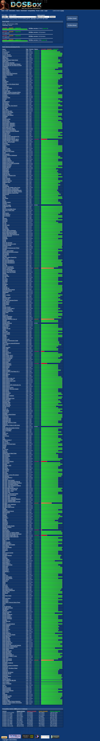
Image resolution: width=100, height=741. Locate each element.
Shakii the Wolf (6, 174)
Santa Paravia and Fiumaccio (9, 73)
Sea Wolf (4, 108)
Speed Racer (5, 411)
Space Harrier (5, 367)
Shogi (3, 199)
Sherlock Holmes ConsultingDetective (12, 190)
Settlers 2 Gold (6, 148)
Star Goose (5, 468)
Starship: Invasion (6, 527)
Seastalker (5, 116)
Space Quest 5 (6, 386)
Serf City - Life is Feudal (8, 142)
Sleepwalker (5, 292)
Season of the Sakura (7, 115)
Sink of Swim (5, 253)
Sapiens (4, 76)
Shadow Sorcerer (6, 166)
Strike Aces (5, 575)
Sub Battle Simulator (7, 607)
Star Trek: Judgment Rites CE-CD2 (11, 501)
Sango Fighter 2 (6, 72)
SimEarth (4, 237)
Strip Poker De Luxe (7, 589)
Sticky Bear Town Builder (8, 544)
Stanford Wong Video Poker (9, 453)
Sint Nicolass (5, 254)
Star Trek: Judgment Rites (9, 500)
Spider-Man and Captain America (10, 428)
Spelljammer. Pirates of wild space (11, 425)
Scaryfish (4, 83)
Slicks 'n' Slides (6, 295)
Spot (3, 437)
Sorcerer (4, 338)
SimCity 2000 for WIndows (9, 230)
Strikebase (5, 581)
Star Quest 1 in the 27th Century (10, 475)
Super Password (6, 641)
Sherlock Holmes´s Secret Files (10, 193)
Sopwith (4, 335)
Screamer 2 (5, 96)
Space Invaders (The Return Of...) (11, 371)
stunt (3, 597)
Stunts (4, 603)
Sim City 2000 (5, 225)
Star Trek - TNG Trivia (7, 487)
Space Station (5, 394)
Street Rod (5, 567)
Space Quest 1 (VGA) (7, 379)
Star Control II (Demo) (8, 461)
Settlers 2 (4, 147)
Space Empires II (6, 363)
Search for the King (7, 111)
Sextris (4, 152)
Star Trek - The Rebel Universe (10, 484)
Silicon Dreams (6, 215)
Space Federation (6, 364)
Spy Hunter (5, 441)
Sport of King (5, 436)
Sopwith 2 (4, 336)
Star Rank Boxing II (7, 477)
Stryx (3, 594)
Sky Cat (4, 277)
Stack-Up (4, 450)
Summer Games (6, 616)
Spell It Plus (5, 415)
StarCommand (6, 512)
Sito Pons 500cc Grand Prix (9, 257)
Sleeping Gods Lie (7, 291)
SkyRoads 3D (5, 288)
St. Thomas (5, 449)
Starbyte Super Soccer (8, 511)
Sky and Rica (5, 276)
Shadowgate (5, 170)
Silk (3, 217)
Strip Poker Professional (8, 590)
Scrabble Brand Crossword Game (10, 93)
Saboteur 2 (5, 57)
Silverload (4, 221)
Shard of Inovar (6, 178)
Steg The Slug (6, 539)
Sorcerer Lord (5, 339)
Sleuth (4, 293)
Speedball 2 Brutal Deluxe (9, 414)
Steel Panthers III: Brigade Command (11, 534)
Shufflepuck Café (6, 206)
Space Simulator (6, 393)
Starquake (5, 524)
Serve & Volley (6, 144)
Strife (3, 573)
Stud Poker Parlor (6, 595)
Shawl (3, 183)
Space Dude (5, 362)
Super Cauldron (6, 625)
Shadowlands (5, 171)
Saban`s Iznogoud (7, 56)
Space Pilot (5, 377)
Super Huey (5, 630)
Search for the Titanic (7, 112)
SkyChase (5, 281)
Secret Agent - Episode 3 (8, 125)
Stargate (4, 519)
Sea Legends (5, 104)
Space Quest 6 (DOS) (8, 387)
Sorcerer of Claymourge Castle (10, 340)
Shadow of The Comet (8, 162)
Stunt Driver (5, 599)
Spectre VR (5, 409)
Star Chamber (5, 454)
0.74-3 (62, 10)
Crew (6, 10)
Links (41, 10)
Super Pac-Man (6, 638)
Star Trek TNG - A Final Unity (9, 489)
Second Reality (6, 121)
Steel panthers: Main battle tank (10, 536)
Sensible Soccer (6, 135)
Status (18, 10)
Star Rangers (5, 476)
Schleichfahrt (5, 87)
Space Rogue (5, 391)
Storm (3, 551)
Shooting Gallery (6, 202)
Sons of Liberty (6, 334)
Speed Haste (5, 410)
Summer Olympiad (7, 618)
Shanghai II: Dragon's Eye (9, 175)
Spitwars (4, 434)
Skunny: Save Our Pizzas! (9, 272)
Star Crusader (5, 462)
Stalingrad (4, 452)
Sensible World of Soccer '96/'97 (10, 139)
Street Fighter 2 (6, 560)
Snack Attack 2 (6, 301)
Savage (4, 80)
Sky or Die (5, 279)
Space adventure (6, 352)
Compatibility (31, 10)
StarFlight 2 (5, 518)
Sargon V (4, 77)
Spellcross (5, 424)
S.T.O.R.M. (5, 53)
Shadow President (7, 164)
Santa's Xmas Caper (7, 74)
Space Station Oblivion (8, 395)
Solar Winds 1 (5, 324)
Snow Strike (5, 312)
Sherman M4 (5, 194)
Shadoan (4, 156)
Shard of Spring (6, 179)
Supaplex (4, 620)
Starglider (4, 520)
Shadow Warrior (6, 167)
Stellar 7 (4, 540)
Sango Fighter (5, 70)
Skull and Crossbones (8, 266)
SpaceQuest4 (5, 401)
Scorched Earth (6, 91)
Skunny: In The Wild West (9, 270)
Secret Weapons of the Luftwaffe (10, 131)
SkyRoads (5, 287)
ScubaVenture (5, 101)
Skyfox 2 (4, 283)
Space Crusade (6, 360)
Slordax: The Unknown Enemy (10, 300)
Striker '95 (4, 585)
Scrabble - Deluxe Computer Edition (11, 92)
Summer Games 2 (7, 617)
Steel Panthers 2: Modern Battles (10, 532)
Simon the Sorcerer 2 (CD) (9, 244)
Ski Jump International (8, 260)
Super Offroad (5, 637)
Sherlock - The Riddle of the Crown (11, 187)
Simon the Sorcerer (7, 242)
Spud (3, 438)
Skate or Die (5, 258)
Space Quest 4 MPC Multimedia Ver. (11, 385)
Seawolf (4, 117)
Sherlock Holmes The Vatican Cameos (12, 191)
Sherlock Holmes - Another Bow (10, 189)
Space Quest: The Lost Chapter (10, 389)
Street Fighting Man (7, 565)
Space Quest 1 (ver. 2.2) (8, 378)
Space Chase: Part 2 (7, 355)
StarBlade (4, 509)
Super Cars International (8, 624)
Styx (3, 605)
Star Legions (5, 471)
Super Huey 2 (5, 632)
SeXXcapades (6, 154)
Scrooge (4, 99)
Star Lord (4, 472)
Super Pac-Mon (6, 640)
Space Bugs (5, 354)
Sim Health (5, 228)
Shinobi (4, 197)
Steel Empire (5, 530)
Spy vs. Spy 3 (5, 442)
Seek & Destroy (6, 132)
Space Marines (6, 374)
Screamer (4, 95)
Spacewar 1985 (6, 402)
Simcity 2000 (5, 229)
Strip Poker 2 (5, 587)
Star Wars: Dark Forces (8, 507)
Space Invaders (6, 370)
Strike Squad (5, 579)
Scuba (4, 100)
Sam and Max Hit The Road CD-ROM (12, 65)
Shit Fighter (5, 198)
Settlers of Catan (6, 150)
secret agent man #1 (7, 127)
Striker (4, 582)
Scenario (4, 85)
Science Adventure (7, 88)
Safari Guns (5, 61)
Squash (4, 446)
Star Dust (4, 464)
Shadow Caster (6, 158)
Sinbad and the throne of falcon (10, 252)
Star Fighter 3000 (6, 465)
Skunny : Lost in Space (8, 268)
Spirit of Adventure (7, 429)
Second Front (5, 120)
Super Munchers (6, 636)
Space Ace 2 (5, 351)
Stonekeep (5, 550)
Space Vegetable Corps (8, 398)
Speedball (4, 413)
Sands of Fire (5, 69)
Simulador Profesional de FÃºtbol (10, 248)
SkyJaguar (5, 284)
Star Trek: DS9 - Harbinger (9, 497)
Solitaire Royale (6, 328)
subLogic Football (6, 611)
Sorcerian (4, 342)
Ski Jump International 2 (8, 261)
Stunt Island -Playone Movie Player (11, 602)
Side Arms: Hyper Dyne (8, 210)
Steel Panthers (6, 531)
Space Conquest (6, 359)
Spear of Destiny (6, 405)
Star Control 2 (5, 458)
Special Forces (6, 406)
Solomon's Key (6, 332)
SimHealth (5, 238)
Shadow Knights (6, 159)
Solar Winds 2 (5, 326)
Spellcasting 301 (6, 421)
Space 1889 (5, 348)
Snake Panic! (5, 303)
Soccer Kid (5, 315)
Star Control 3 (5, 460)
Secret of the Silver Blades (9, 130)
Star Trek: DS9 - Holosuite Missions (11, 499)
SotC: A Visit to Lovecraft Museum (11, 343)
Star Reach (5, 479)
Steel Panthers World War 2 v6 (10, 535)
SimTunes (4, 246)
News (3, 10)
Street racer (5, 566)
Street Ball (5, 558)
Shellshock (5, 185)
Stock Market (5, 546)
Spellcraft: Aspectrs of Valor (9, 422)
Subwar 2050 (5, 613)
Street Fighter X (6, 563)
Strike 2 (4, 574)
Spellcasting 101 (6, 418)
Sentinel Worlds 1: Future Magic (10, 140)
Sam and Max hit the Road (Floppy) (11, 64)
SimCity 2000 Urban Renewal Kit (10, 234)
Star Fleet (4, 467)
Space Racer (5, 390)
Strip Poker (5, 586)
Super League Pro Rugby (8, 634)
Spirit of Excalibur (6, 430)
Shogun (4, 201)
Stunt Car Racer (6, 598)
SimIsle (4, 240)
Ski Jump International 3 (8, 262)
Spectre (4, 407)
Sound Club (5, 344)
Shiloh (3, 195)
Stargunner (5, 523)
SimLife (4, 241)
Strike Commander (7, 577)
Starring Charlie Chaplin (8, 526)
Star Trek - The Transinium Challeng (11, 485)
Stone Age (5, 548)
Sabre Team (5, 58)
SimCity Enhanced (7, 236)
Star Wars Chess (6, 505)
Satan (3, 78)
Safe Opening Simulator (8, 62)
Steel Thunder (5, 538)
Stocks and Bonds (7, 547)
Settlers (4, 146)
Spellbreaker (5, 417)
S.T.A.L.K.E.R (5, 52)
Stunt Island (5, 601)
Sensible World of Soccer (8, 138)
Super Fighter (5, 626)
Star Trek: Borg (6, 496)
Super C (4, 622)
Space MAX (5, 375)
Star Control (5, 457)
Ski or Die (4, 265)
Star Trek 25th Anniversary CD (10, 488)
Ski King (4, 264)
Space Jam (5, 373)
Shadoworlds (5, 172)
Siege (3, 211)
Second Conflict (6, 119)
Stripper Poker (6, 591)
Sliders (4, 296)
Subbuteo (4, 610)
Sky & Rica (5, 275)
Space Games (6, 366)
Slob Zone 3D (5, 299)
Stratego (4, 556)
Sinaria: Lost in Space (8, 250)
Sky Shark (5, 280)
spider (3, 426)
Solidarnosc (5, 327)
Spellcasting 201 (6, 420)
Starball (4, 508)
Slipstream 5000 (6, 297)
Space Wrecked (6, 399)
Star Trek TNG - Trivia (7, 491)
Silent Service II (6, 214)
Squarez (4, 445)
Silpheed (4, 218)
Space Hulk (5, 368)
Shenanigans (5, 186)
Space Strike (5, 397)
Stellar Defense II (6, 543)
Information (12, 10)
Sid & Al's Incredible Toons (9, 209)
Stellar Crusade (6, 542)
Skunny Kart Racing (7, 269)
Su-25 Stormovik (6, 606)
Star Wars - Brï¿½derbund (9, 504)
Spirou (4, 432)
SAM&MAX (5, 66)
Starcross (4, 513)
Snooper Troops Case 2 (8, 308)
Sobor (3, 313)
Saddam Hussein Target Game (10, 60)
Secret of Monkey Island (8, 128)
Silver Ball (4, 219)
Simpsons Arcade (6, 245)
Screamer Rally (6, 97)
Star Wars (4, 503)
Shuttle (4, 207)
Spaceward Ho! (6, 403)
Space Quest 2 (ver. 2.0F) (8, 381)
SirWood (4, 256)
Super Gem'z (5, 628)
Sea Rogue (5, 107)
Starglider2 (5, 522)
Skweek (4, 273)
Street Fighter (5, 559)
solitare (4, 330)
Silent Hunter (5, 213)
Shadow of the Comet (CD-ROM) (10, 163)
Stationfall (4, 528)
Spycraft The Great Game (8, 444)
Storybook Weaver (7, 555)
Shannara (4, 177)
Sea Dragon (5, 103)
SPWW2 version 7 (7, 440)
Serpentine (5, 143)
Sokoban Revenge (7, 323)
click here (33, 18)
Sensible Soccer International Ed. (10, 136)
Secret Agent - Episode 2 (8, 124)
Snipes (4, 305)
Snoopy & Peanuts (7, 309)
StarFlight (4, 516)
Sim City (4, 223)
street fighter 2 (6, 562)
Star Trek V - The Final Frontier (10, 493)
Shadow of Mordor (7, 160)
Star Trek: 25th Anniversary (9, 495)
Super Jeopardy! (6, 633)
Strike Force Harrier (7, 578)
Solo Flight (5, 331)
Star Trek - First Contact (8, 480)
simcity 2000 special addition (9, 232)
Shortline (4, 203)
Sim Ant (4, 222)
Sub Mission (5, 609)
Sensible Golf (5, 134)
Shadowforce (5, 168)
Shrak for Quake (6, 205)
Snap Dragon (5, 304)
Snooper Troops (6, 307)
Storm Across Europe (7, 552)
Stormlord (4, 554)
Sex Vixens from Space (8, 151)
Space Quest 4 (6, 383)
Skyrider (4, 285)
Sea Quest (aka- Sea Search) (9, 105)
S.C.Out (4, 50)
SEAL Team (5, 109)
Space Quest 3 (6, 382)
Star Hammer (5, 469)
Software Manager (7, 317)
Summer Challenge (7, 614)
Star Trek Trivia (6, 492)
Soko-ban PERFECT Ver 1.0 (9, 319)
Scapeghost (5, 81)
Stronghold (5, 593)
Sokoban (4, 320)
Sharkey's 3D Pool (7, 181)
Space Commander (7, 358)
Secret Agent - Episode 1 (8, 123)
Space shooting (6, 347)
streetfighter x (5, 571)
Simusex (4, 249)
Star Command (6, 456)
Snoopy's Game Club (7, 311)
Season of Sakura (6, 113)
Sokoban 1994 (6, 322)
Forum (38, 10)
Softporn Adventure (7, 316)
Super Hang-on (6, 629)
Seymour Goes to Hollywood (9, 155)
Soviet (3, 346)
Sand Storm (5, 68)
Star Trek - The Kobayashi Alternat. (11, 481)
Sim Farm (4, 226)
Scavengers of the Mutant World (10, 84)
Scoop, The (5, 89)
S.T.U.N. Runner (6, 54)
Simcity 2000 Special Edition (9, 233)
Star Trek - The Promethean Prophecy (12, 483)
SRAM (4, 448)
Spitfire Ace (5, 433)
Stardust (4, 515)
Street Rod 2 (5, 569)
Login (45, 10)
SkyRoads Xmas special (8, 289)
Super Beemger (6, 621)
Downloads (24, 10)
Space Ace (5, 350)
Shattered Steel (6, 182)
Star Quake (5, 473)
